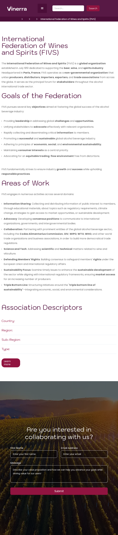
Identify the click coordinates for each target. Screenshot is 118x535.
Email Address (69, 449)
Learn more (7, 362)
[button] (42, 8)
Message (15, 464)
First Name (16, 449)
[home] (22, 8)
